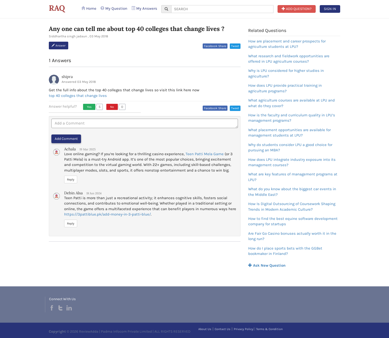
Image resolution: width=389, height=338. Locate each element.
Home (88, 8)
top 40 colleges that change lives (78, 95)
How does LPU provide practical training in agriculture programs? (285, 88)
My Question (113, 8)
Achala (70, 149)
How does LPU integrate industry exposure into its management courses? (292, 162)
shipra (67, 76)
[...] (222, 9)
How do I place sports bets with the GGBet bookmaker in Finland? (285, 251)
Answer (58, 45)
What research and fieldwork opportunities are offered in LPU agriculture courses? (288, 59)
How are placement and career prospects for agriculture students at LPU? (287, 44)
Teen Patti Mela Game (205, 154)
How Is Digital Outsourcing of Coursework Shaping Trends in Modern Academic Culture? (291, 206)
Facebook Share (215, 46)
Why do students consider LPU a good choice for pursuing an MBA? (290, 147)
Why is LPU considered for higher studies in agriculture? (286, 73)
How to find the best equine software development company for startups (293, 221)
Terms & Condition (269, 329)
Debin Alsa (73, 192)
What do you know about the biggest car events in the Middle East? (292, 192)
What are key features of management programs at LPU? (292, 177)
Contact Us (222, 329)
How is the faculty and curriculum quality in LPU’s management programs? (291, 118)
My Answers (144, 8)
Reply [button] (70, 179)
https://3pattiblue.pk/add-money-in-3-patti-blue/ (107, 214)
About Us (204, 329)
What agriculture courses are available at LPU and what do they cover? (291, 103)
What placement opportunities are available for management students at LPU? (289, 133)
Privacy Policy (243, 329)
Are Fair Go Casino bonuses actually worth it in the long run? (292, 236)
